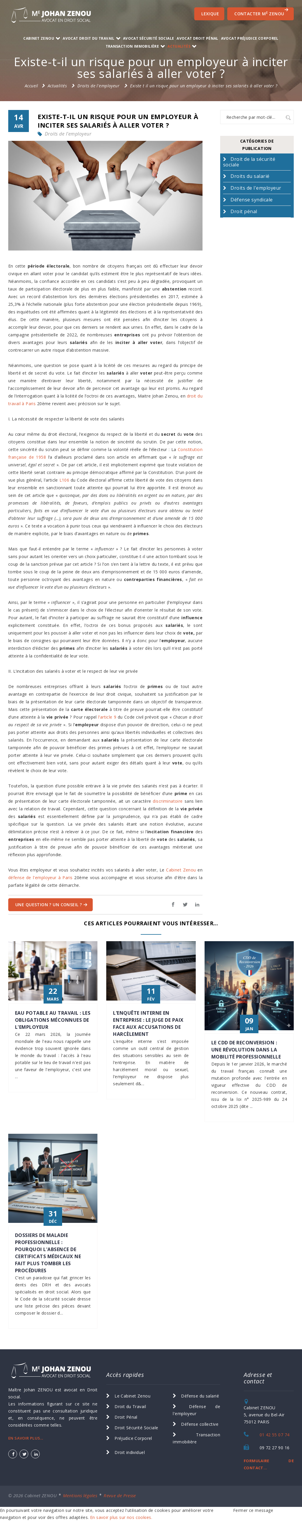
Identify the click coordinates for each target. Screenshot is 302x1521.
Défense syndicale (251, 199)
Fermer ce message (253, 1510)
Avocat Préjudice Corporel (249, 38)
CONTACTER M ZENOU (261, 12)
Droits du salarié (249, 176)
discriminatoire (167, 801)
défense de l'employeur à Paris (40, 877)
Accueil (31, 86)
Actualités (178, 46)
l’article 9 (107, 717)
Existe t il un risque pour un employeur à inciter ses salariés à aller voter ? (203, 86)
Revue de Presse (120, 1495)
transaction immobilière (132, 46)
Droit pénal (243, 211)
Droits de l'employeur (98, 86)
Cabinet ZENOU (38, 38)
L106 (64, 480)
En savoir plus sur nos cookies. (121, 1517)
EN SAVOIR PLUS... (25, 1438)
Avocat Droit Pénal (197, 38)
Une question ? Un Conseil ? (51, 904)
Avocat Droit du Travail (88, 38)
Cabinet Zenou (181, 870)
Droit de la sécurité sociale (249, 162)
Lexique (210, 13)
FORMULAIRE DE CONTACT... (269, 1464)
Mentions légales (80, 1495)
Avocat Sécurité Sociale (148, 38)
